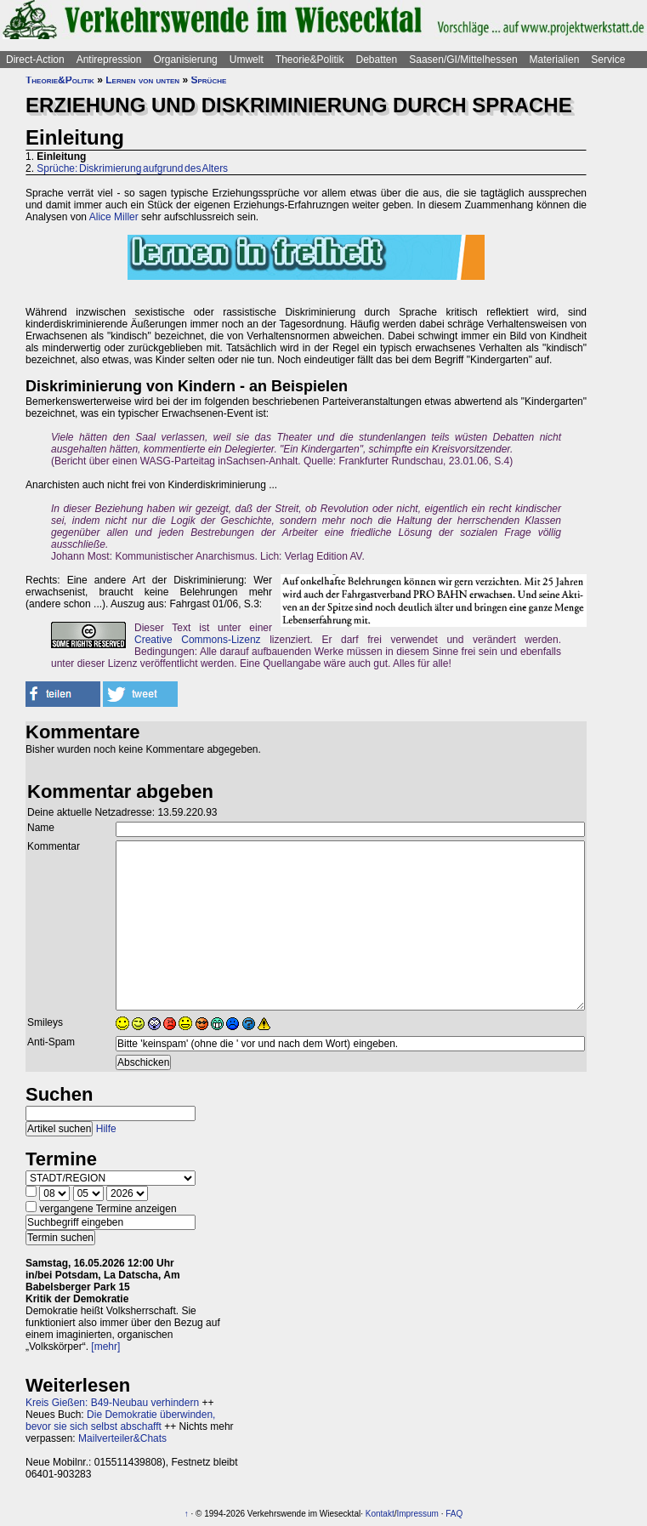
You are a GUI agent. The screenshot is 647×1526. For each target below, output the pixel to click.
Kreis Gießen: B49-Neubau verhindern (112, 1403)
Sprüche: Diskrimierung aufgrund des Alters (132, 168)
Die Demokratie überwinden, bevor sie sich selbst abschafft (120, 1420)
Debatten (377, 59)
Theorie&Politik (309, 59)
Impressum (417, 1513)
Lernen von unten (142, 80)
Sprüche (208, 80)
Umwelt (247, 59)
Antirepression (109, 59)
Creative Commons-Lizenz (197, 640)
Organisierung (185, 59)
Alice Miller (114, 217)
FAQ (454, 1513)
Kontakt (380, 1513)
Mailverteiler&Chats (122, 1438)
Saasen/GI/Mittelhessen (463, 59)
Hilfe (106, 1129)
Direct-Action (35, 59)
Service (608, 59)
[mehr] (105, 1346)
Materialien (555, 59)
